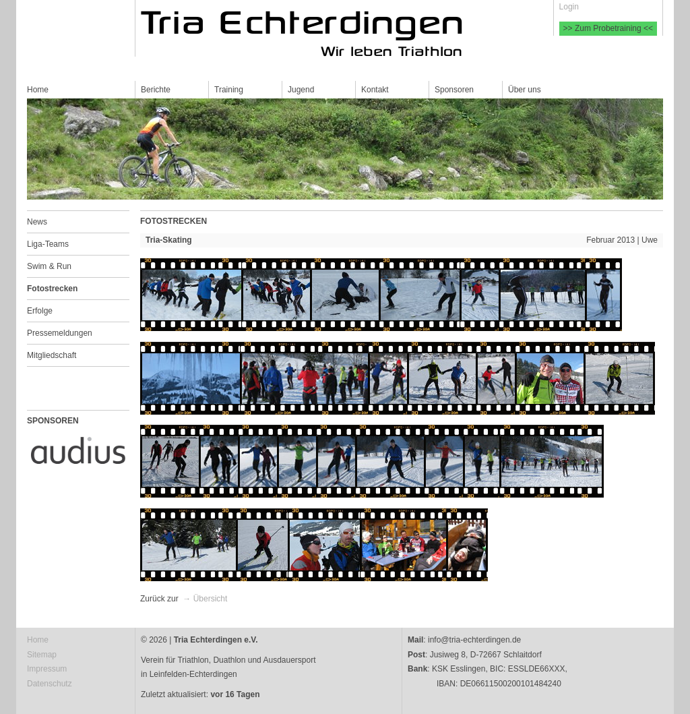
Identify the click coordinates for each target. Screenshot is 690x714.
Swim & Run (49, 266)
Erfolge (40, 311)
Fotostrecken (52, 288)
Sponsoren (454, 89)
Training (228, 89)
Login (569, 6)
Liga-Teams (48, 244)
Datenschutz (49, 683)
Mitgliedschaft (51, 355)
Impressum (47, 669)
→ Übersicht (205, 598)
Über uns (524, 89)
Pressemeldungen (59, 333)
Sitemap (42, 654)
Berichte (155, 89)
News (37, 222)
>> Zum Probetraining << (608, 28)
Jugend (301, 89)
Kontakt (375, 89)
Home (38, 89)
